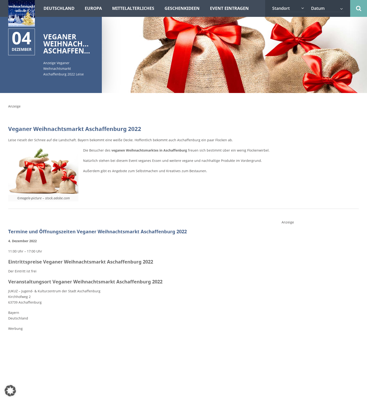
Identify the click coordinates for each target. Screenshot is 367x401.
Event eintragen (229, 8)
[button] (10, 390)
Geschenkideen (182, 8)
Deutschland (59, 8)
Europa (93, 8)
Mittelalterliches (133, 8)
